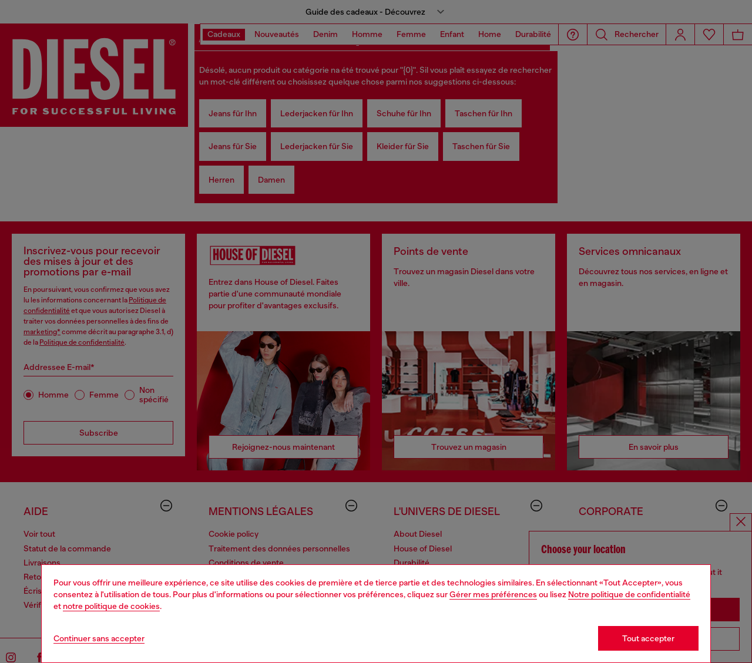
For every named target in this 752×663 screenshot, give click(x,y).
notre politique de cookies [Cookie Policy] (111, 606)
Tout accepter (648, 638)
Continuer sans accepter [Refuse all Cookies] (99, 638)
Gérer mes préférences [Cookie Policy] (493, 594)
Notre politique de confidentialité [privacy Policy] (629, 594)
